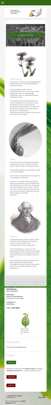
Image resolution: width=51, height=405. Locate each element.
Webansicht (42, 397)
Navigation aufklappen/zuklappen (25, 3)
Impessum (11, 385)
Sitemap (19, 395)
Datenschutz (11, 377)
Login (44, 395)
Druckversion (10, 395)
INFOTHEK (11, 362)
